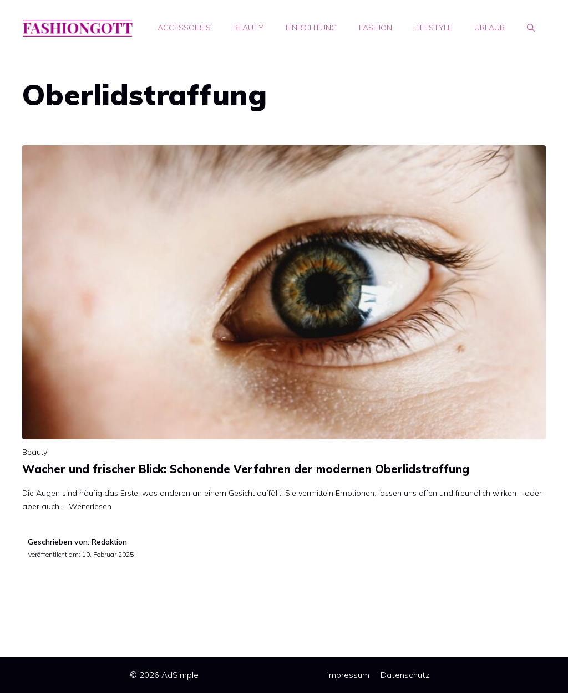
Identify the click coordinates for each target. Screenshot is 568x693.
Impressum (348, 675)
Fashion (375, 28)
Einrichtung (311, 28)
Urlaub (489, 28)
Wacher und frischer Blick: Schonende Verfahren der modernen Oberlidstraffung (245, 469)
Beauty (248, 28)
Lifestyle (433, 28)
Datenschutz (405, 675)
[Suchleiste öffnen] (531, 27)
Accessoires (184, 28)
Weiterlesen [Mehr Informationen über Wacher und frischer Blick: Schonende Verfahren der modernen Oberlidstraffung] (90, 506)
